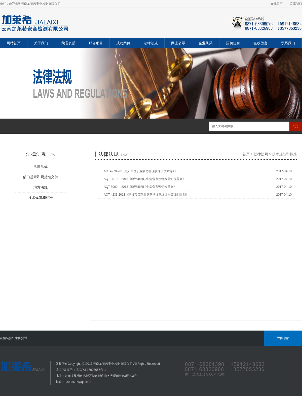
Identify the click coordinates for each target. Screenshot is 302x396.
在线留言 (277, 4)
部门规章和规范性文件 (40, 177)
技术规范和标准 (40, 198)
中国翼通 (21, 338)
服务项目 (96, 43)
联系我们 (296, 4)
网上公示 (178, 43)
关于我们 (41, 43)
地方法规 (40, 187)
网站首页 (14, 43)
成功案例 (123, 43)
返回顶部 (283, 338)
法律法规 (151, 43)
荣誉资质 (68, 43)
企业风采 (206, 43)
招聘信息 (233, 43)
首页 (246, 154)
